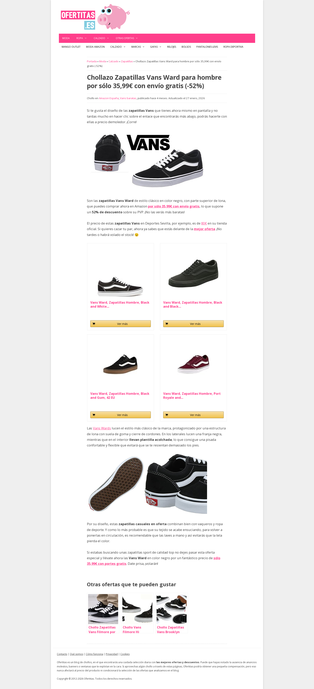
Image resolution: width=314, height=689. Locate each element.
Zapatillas (127, 61)
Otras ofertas (128, 38)
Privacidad (112, 654)
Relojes (171, 46)
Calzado (103, 38)
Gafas (157, 47)
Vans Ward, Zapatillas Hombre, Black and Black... (192, 304)
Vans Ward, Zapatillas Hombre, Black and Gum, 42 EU (119, 396)
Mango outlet (71, 46)
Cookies (125, 654)
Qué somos (76, 654)
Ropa (83, 38)
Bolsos (186, 46)
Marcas (139, 47)
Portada (92, 61)
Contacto (62, 654)
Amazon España (109, 98)
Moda (66, 38)
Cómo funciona (94, 654)
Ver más (122, 324)
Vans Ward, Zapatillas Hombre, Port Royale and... (192, 396)
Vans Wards (102, 428)
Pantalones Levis (207, 46)
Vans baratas (128, 98)
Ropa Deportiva (233, 46)
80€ (204, 223)
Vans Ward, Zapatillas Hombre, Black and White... (119, 304)
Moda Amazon (95, 46)
